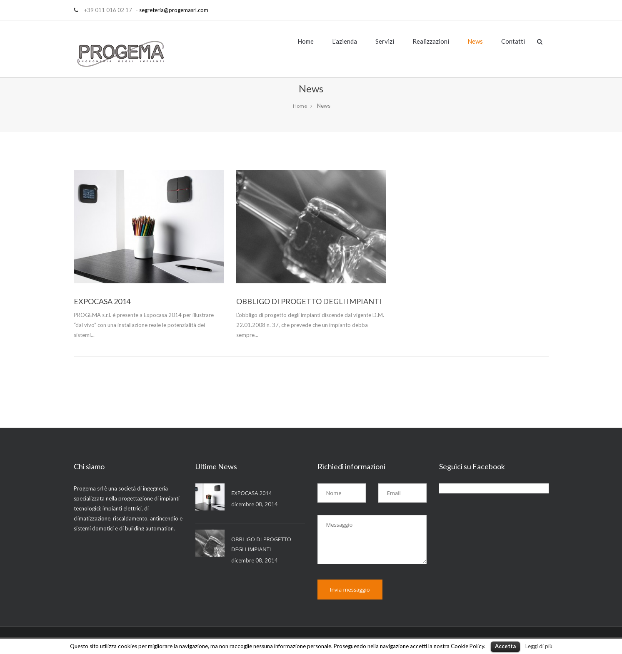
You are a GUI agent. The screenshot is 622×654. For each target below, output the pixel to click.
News (475, 41)
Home (305, 41)
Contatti (513, 41)
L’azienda (344, 41)
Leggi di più (538, 646)
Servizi (384, 41)
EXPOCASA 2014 (102, 301)
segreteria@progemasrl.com (173, 10)
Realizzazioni (430, 41)
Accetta (505, 646)
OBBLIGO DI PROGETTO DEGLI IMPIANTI (309, 301)
